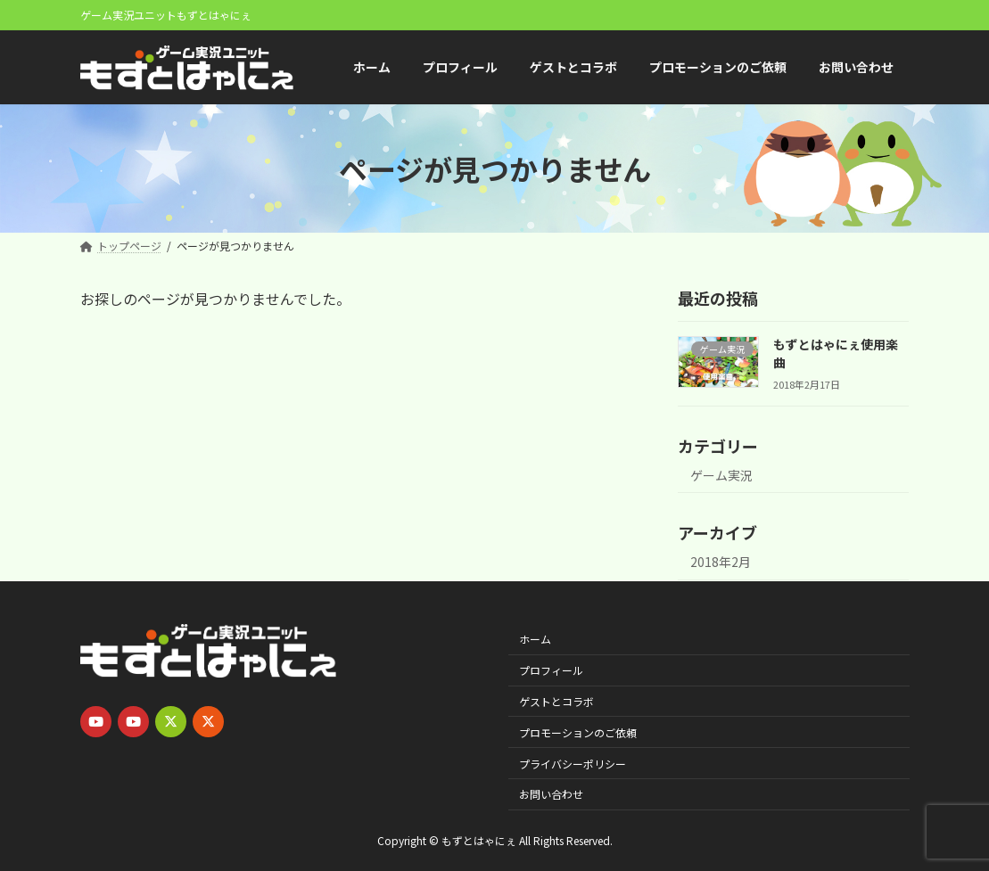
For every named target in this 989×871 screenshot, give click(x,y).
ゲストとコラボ (556, 700)
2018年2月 (720, 562)
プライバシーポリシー (572, 762)
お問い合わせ (551, 793)
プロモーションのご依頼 (578, 731)
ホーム (535, 638)
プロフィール (551, 670)
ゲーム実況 (721, 475)
